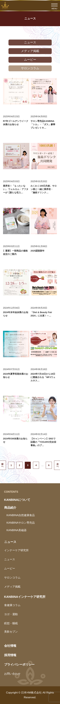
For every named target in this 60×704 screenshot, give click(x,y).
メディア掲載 (30, 51)
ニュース (30, 42)
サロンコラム (30, 68)
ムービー (30, 59)
